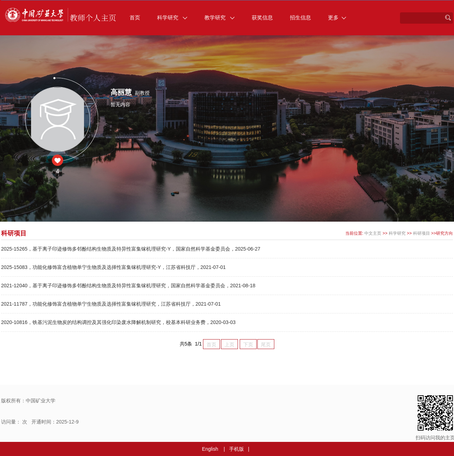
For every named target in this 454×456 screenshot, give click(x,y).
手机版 (236, 449)
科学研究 (172, 17)
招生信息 (300, 17)
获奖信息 (262, 17)
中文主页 (372, 233)
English (210, 449)
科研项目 (421, 233)
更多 (337, 17)
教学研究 (219, 17)
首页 (135, 17)
